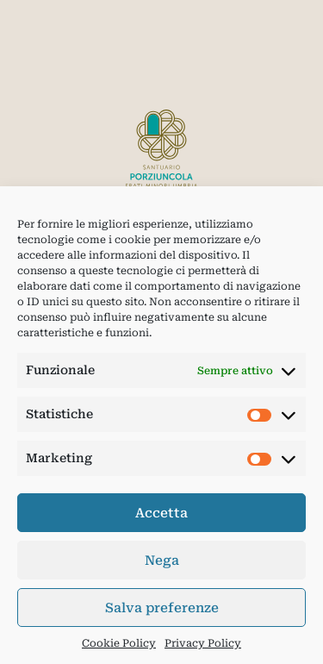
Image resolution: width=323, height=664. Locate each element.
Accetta (161, 513)
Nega (162, 560)
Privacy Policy (203, 643)
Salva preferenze (162, 608)
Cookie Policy (119, 643)
